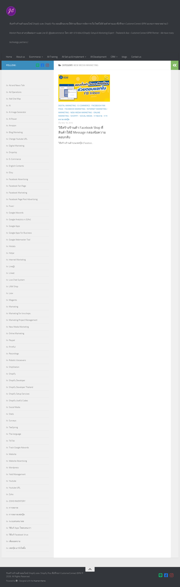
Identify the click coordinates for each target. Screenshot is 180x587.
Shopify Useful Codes (18, 400)
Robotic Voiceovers (17, 360)
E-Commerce (84, 105)
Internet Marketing (97, 109)
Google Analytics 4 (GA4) (20, 219)
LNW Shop (13, 286)
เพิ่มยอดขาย (14, 541)
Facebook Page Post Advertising (23, 199)
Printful (12, 347)
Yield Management (17, 474)
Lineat (11, 273)
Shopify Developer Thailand (21, 387)
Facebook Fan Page (17, 186)
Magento (13, 300)
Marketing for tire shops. (20, 313)
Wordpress (14, 467)
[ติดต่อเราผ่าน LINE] (37, 65)
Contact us (136, 56)
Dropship (13, 152)
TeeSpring (13, 427)
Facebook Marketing (75, 109)
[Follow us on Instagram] (47, 65)
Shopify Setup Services (19, 394)
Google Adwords (16, 212)
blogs (124, 56)
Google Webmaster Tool (19, 239)
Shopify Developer (17, 380)
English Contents (16, 166)
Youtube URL (14, 487)
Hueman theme (39, 581)
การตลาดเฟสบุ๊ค (17, 514)
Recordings (14, 353)
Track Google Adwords (19, 447)
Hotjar (11, 253)
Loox (11, 293)
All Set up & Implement (73, 56)
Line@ (12, 266)
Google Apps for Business (20, 233)
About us (20, 56)
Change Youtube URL (18, 139)
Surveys (12, 420)
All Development (98, 56)
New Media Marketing (81, 112)
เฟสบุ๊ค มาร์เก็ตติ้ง (17, 548)
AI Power (13, 119)
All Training (52, 56)
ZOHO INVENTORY (17, 501)
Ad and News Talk (17, 85)
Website (12, 454)
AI (10, 105)
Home (9, 56)
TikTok (12, 440)
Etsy (11, 172)
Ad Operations (15, 92)
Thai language (15, 434)
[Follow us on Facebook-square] (42, 65)
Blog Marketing (16, 132)
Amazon (12, 125)
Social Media (86, 116)
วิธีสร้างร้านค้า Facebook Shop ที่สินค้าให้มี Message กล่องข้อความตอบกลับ (82, 132)
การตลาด (98, 116)
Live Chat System (17, 280)
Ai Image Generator (17, 112)
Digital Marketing (67, 105)
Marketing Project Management (23, 320)
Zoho (11, 494)
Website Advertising (18, 461)
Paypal (12, 340)
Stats (11, 414)
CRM (113, 56)
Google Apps (14, 226)
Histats (12, 246)
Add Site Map (15, 98)
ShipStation (14, 367)
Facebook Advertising (18, 179)
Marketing (63, 112)
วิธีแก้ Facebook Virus (18, 534)
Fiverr (11, 206)
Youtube (12, 481)
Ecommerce (35, 56)
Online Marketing (16, 333)
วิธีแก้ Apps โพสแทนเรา (20, 528)
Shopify (74, 116)
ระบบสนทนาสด (16, 521)
